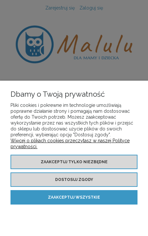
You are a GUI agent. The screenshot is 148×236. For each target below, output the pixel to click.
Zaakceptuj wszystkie (74, 197)
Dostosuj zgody (74, 179)
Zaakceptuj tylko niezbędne (74, 162)
